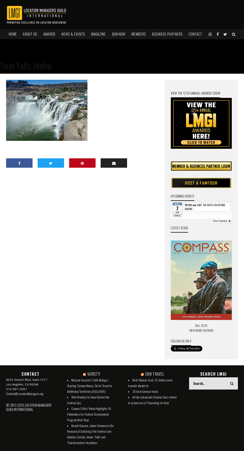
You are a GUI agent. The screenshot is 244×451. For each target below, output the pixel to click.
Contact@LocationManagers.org (25, 393)
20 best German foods (145, 391)
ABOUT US (30, 34)
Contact (195, 34)
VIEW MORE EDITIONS (201, 330)
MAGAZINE (98, 34)
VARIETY (93, 374)
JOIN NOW (118, 34)
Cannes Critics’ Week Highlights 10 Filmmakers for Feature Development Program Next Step (89, 414)
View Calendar (222, 220)
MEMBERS (138, 34)
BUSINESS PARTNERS (167, 34)
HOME (13, 34)
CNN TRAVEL (154, 374)
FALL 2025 (201, 325)
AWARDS (49, 34)
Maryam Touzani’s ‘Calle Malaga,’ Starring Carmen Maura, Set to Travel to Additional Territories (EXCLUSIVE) (89, 386)
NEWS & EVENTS (73, 34)
